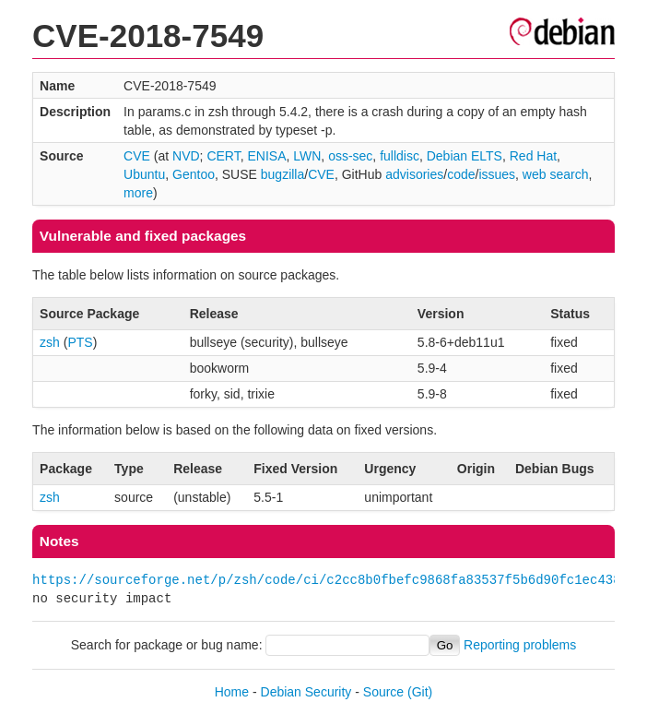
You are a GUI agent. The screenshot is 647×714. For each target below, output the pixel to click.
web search (556, 174)
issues (496, 174)
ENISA (266, 156)
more (138, 192)
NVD (186, 156)
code (461, 174)
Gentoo (193, 174)
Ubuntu (144, 174)
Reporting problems (520, 644)
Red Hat (533, 156)
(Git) (419, 691)
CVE (137, 156)
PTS (79, 342)
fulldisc (399, 156)
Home (232, 691)
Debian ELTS (464, 156)
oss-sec (350, 156)
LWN (307, 156)
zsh (50, 342)
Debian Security (306, 691)
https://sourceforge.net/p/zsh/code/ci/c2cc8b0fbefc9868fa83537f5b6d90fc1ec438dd (334, 580)
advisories (414, 174)
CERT (223, 156)
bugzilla (282, 174)
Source (383, 691)
